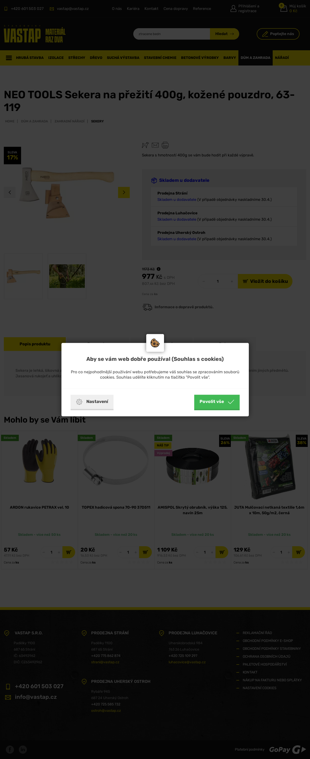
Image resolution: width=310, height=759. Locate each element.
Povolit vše (217, 401)
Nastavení (92, 401)
